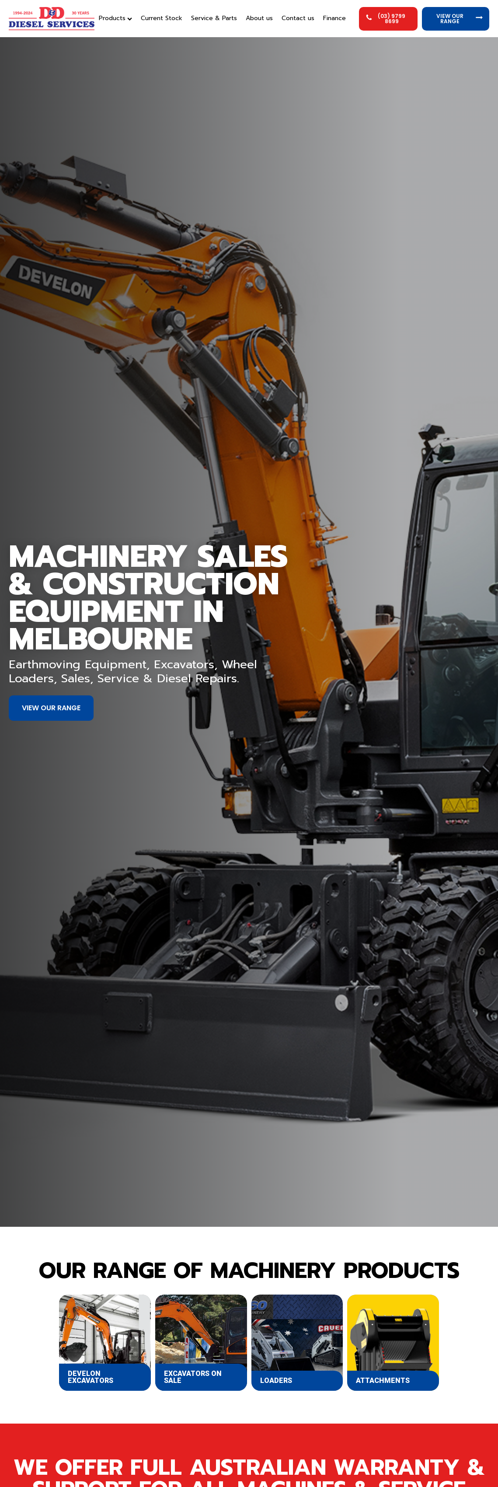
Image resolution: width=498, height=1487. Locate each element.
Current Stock (161, 18)
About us (259, 18)
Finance (334, 18)
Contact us (298, 18)
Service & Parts (214, 18)
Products (115, 18)
